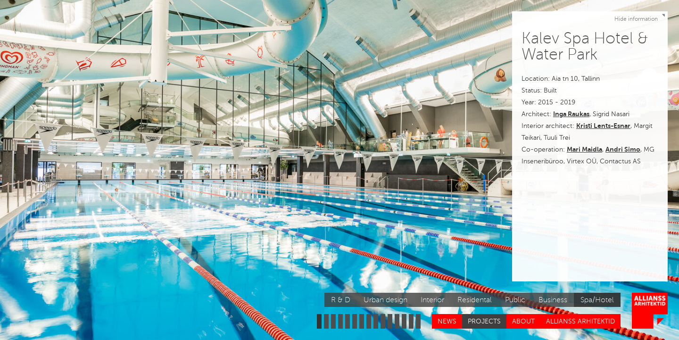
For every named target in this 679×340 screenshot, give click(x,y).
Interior (432, 300)
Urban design (385, 300)
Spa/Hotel (597, 300)
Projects (484, 321)
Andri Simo (622, 149)
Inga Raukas (571, 114)
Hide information (640, 17)
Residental (474, 300)
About (523, 321)
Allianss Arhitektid (580, 321)
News (447, 321)
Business (552, 300)
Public (515, 300)
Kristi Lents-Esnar (603, 125)
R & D (340, 300)
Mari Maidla (584, 149)
